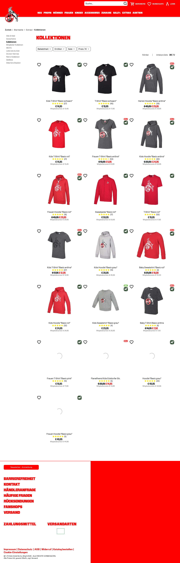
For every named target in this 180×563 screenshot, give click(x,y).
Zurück (8, 30)
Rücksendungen (19, 501)
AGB (37, 549)
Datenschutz (25, 549)
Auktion (137, 12)
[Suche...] (106, 3)
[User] (170, 3)
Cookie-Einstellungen (16, 552)
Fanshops (13, 506)
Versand (12, 512)
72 (174, 55)
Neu (40, 12)
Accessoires (92, 12)
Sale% (116, 12)
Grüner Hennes (12, 54)
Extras (126, 12)
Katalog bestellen (63, 549)
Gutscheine (11, 39)
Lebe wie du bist (13, 51)
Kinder (79, 12)
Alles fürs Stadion (13, 63)
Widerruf (46, 549)
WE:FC (9, 48)
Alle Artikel (10, 36)
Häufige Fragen (18, 495)
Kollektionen (11, 42)
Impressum (10, 549)
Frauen (68, 12)
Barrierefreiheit (19, 478)
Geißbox (9, 60)
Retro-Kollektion (13, 57)
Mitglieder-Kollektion (14, 45)
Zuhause (106, 12)
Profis (47, 12)
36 (170, 55)
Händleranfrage (20, 489)
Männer (58, 12)
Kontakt (12, 484)
